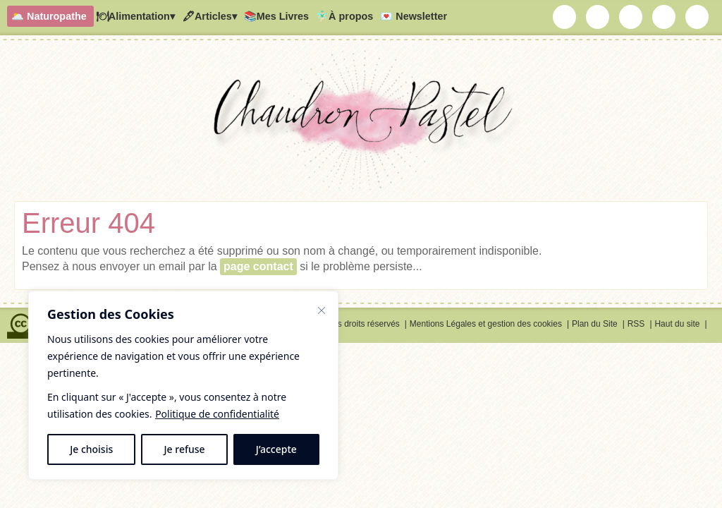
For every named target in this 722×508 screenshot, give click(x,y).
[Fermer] (321, 310)
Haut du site (676, 324)
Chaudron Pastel (361, 123)
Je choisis (91, 449)
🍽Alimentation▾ (135, 16)
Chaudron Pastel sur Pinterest (664, 17)
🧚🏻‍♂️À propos (344, 16)
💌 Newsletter (413, 16)
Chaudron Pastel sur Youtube (631, 17)
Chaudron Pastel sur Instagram (598, 17)
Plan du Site (595, 324)
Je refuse (184, 449)
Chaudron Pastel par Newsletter (565, 17)
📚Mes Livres (276, 16)
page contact (258, 266)
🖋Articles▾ (209, 16)
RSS (636, 324)
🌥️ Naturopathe (49, 16)
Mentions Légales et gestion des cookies (486, 324)
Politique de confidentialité (217, 414)
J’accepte (276, 449)
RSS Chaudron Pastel (697, 17)
